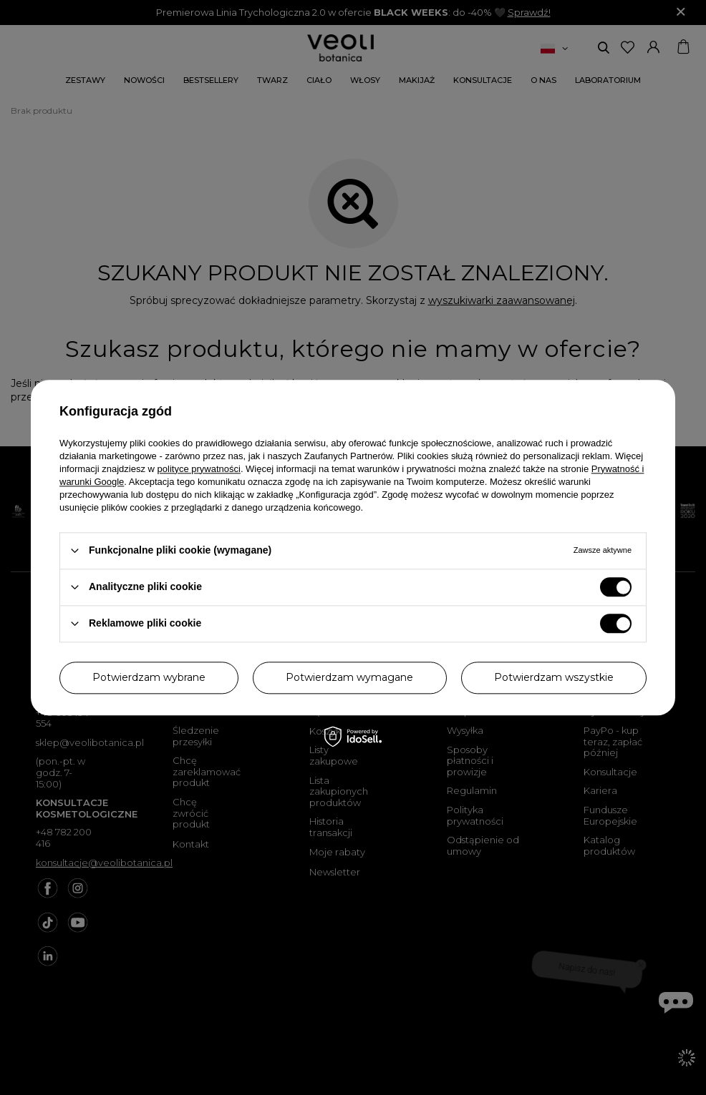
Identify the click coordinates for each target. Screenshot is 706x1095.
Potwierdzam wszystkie (554, 677)
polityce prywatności (199, 468)
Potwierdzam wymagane (349, 677)
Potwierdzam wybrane (148, 677)
